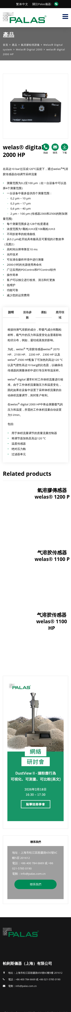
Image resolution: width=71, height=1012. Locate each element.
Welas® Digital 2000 (29, 49)
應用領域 (60, 314)
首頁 (5, 44)
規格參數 (27, 314)
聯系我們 (35, 884)
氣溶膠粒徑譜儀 (30, 44)
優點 (44, 312)
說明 (11, 312)
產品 (14, 44)
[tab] (11, 315)
